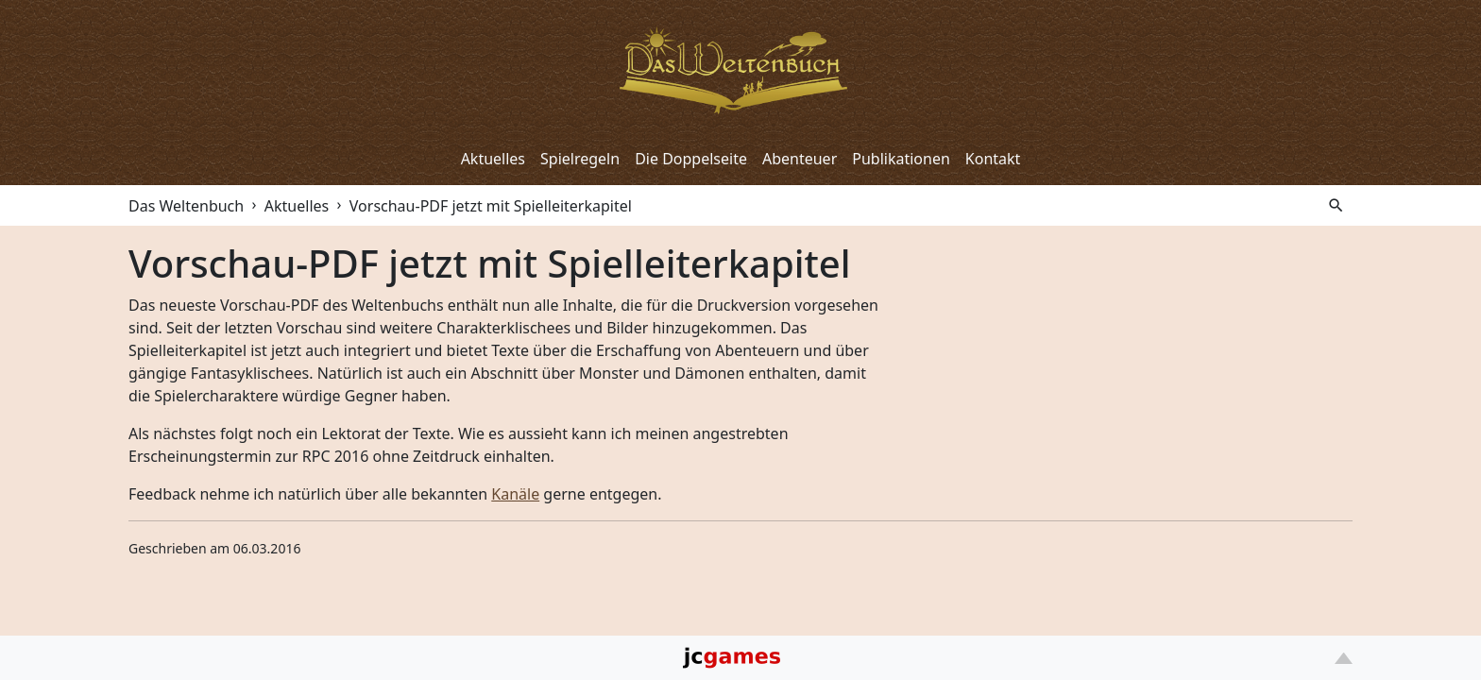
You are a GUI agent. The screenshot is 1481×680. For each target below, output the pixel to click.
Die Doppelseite (691, 158)
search (1336, 205)
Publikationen (901, 158)
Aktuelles (493, 158)
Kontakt (993, 158)
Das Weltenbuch (186, 206)
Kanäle (515, 494)
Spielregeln (580, 158)
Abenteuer (799, 158)
